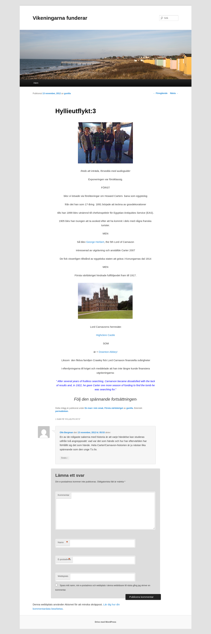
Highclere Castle (105, 335)
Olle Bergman (66, 432)
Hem (36, 83)
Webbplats (63, 576)
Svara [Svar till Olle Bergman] (64, 458)
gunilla (67, 93)
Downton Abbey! (108, 351)
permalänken (61, 411)
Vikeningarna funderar (60, 18)
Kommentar (63, 495)
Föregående (160, 93)
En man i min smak (94, 408)
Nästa (174, 93)
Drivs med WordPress (105, 622)
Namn (63, 542)
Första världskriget (114, 408)
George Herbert (95, 241)
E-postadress (64, 559)
